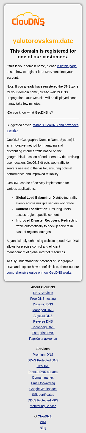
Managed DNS (43, 310)
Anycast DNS (43, 316)
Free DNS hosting (43, 298)
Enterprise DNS (43, 333)
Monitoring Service (43, 406)
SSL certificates (43, 394)
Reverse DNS (43, 321)
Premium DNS (43, 354)
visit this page (67, 66)
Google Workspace (43, 389)
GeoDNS (42, 366)
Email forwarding (43, 383)
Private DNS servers (43, 372)
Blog (43, 428)
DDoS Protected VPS (43, 400)
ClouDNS (45, 416)
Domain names (43, 377)
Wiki (43, 422)
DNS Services (43, 293)
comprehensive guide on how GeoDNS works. (39, 272)
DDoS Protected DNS (43, 360)
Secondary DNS (42, 327)
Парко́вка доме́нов (43, 338)
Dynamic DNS (43, 304)
